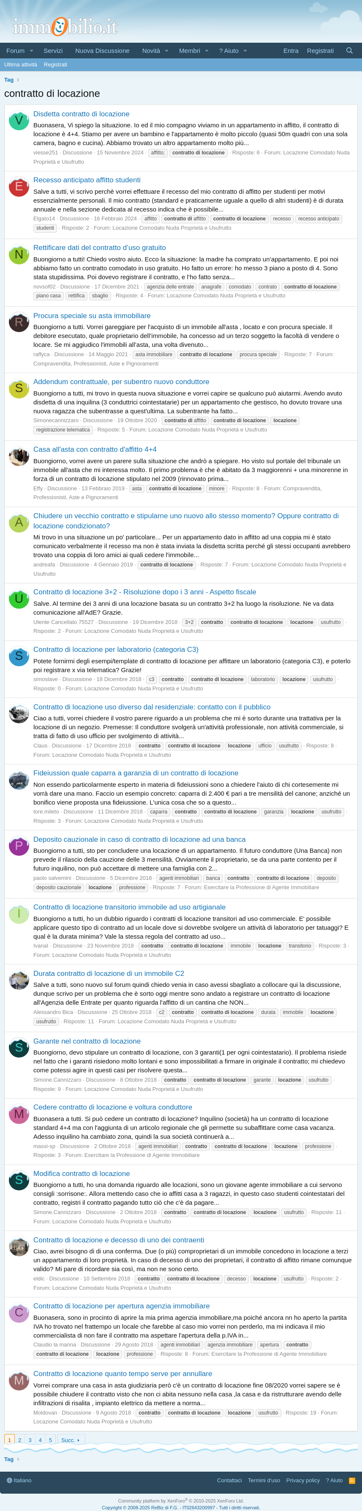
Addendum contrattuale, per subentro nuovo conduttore (121, 382)
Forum (15, 50)
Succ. (68, 1440)
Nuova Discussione (102, 50)
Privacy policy (303, 1480)
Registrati (55, 64)
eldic (39, 1278)
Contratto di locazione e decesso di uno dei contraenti (118, 1240)
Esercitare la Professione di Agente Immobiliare (261, 887)
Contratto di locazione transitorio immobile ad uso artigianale (129, 907)
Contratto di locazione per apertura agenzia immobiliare (121, 1306)
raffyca (41, 354)
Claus (40, 745)
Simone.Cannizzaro (57, 1080)
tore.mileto (46, 811)
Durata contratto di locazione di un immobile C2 (108, 974)
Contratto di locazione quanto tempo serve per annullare (122, 1374)
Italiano (19, 1480)
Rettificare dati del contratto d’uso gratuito (99, 248)
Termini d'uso (264, 1480)
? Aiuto (229, 50)
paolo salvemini (52, 878)
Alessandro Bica (53, 1012)
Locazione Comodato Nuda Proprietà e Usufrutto (172, 228)
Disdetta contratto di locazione (81, 114)
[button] (31, 50)
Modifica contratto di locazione (81, 1174)
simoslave (45, 679)
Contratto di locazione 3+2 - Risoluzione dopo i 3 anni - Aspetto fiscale (144, 592)
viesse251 (45, 152)
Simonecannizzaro (56, 420)
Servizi (53, 50)
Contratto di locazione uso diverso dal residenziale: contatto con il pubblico (151, 707)
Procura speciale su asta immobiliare (92, 316)
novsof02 (44, 286)
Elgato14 (44, 218)
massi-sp (44, 1146)
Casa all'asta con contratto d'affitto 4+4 (95, 449)
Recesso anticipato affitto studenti (87, 180)
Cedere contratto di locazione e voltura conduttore (112, 1107)
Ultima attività (20, 64)
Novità (151, 50)
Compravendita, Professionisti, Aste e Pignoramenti (95, 363)
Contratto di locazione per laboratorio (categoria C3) (116, 650)
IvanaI (40, 945)
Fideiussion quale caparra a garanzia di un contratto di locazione (136, 773)
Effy (38, 488)
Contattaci (229, 1480)
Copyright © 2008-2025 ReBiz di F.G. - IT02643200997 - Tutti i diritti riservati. (181, 1507)
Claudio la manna (54, 1344)
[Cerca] (349, 50)
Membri (189, 50)
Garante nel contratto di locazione (87, 1041)
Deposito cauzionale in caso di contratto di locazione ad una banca (139, 839)
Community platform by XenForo (181, 1500)
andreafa (44, 564)
